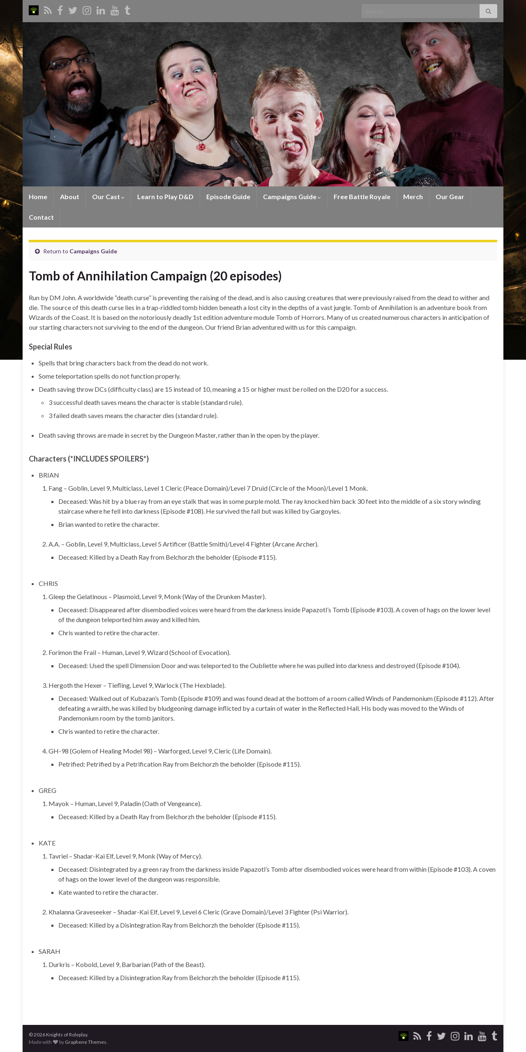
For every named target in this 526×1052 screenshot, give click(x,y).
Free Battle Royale (362, 196)
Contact (41, 217)
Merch (413, 196)
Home (38, 196)
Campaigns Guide (292, 196)
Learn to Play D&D (165, 196)
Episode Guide (228, 196)
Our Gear (450, 196)
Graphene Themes (85, 1042)
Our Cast (108, 196)
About (69, 196)
